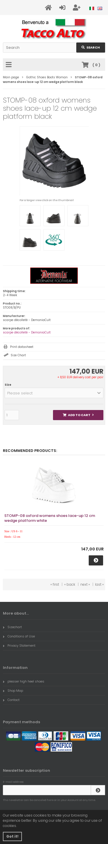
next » (85, 584)
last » (99, 584)
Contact (11, 700)
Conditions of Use (19, 636)
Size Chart (18, 355)
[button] (54, 393)
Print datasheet (21, 347)
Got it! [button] (12, 836)
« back (69, 584)
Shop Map (13, 690)
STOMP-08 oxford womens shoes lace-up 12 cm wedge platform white (49, 518)
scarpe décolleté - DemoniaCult (27, 332)
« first (54, 584)
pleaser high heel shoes (23, 681)
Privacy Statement (19, 645)
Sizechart (12, 627)
